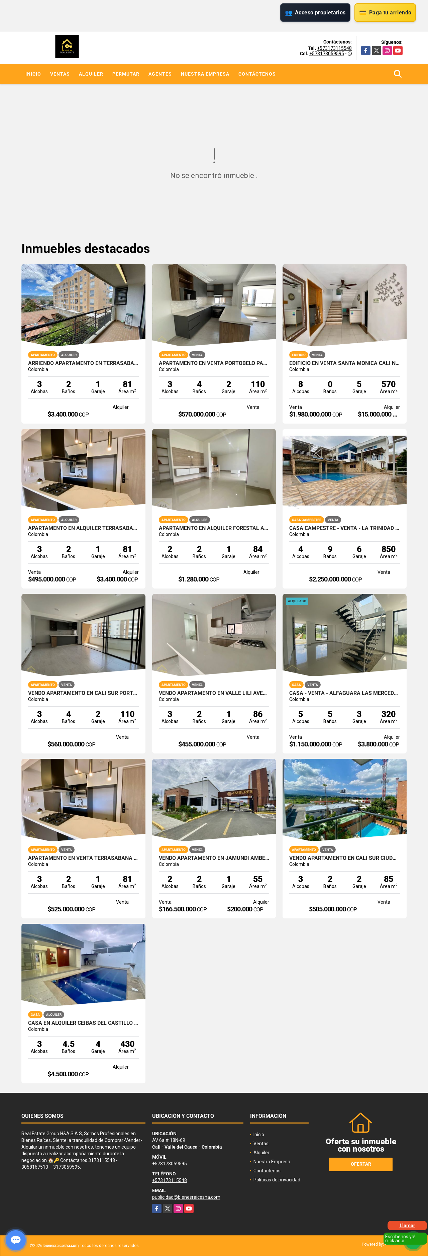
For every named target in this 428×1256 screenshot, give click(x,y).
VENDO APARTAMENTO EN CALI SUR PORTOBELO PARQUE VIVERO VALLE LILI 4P (83, 693)
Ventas (60, 74)
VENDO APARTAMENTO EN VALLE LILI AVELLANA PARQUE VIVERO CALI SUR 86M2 (214, 693)
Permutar (125, 74)
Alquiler (91, 74)
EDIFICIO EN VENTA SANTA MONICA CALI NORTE (344, 363)
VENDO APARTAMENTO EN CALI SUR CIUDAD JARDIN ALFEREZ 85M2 (344, 858)
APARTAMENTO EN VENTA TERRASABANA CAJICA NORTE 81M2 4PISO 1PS (83, 858)
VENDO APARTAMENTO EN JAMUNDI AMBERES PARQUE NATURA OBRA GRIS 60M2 (214, 858)
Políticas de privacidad (276, 1179)
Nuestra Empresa (205, 74)
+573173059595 (326, 53)
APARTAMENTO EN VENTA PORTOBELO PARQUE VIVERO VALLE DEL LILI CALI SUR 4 (214, 363)
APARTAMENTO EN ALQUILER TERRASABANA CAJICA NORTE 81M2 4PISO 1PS (83, 528)
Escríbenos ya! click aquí (400, 1238)
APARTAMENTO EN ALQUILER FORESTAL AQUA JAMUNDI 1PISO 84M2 (214, 528)
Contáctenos (257, 74)
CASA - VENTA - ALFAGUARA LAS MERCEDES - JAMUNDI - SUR (344, 693)
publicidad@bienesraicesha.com (186, 1197)
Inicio (33, 74)
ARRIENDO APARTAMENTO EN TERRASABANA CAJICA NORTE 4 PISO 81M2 (83, 363)
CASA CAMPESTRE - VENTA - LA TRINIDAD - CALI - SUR (344, 528)
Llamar (407, 1226)
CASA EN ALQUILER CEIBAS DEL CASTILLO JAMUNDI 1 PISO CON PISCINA (83, 1023)
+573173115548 (334, 48)
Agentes (160, 74)
